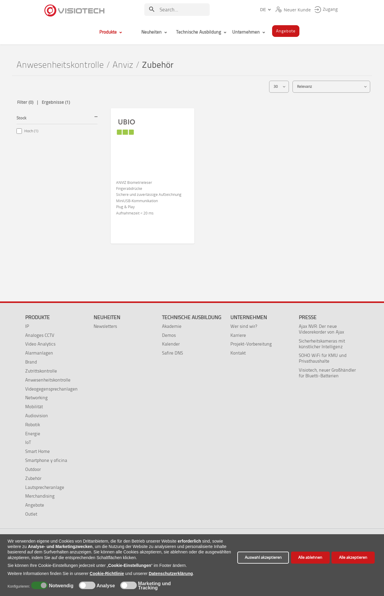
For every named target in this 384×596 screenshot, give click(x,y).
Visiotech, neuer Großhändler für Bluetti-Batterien (327, 373)
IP (27, 326)
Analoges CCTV (39, 335)
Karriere (238, 335)
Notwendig (60, 586)
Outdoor (33, 469)
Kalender (171, 344)
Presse (307, 317)
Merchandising (40, 496)
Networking (36, 397)
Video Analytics (40, 344)
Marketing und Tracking (154, 586)
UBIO (126, 122)
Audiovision (36, 415)
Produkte (37, 317)
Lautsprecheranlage (44, 487)
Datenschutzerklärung (171, 573)
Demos (169, 335)
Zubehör (33, 478)
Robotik (32, 424)
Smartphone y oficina (46, 460)
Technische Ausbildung (191, 317)
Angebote (34, 505)
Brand (31, 362)
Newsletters (105, 326)
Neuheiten (107, 317)
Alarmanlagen (39, 353)
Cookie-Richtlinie (107, 573)
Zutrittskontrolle (41, 371)
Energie (32, 433)
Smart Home (37, 451)
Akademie (172, 326)
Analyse (105, 586)
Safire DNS (172, 353)
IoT (28, 442)
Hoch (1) (31, 130)
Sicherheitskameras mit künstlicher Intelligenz (322, 343)
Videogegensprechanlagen (51, 389)
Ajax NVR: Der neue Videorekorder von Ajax (321, 329)
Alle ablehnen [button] (310, 557)
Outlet (31, 514)
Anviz (122, 65)
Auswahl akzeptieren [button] (263, 557)
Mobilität (34, 406)
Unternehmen (248, 317)
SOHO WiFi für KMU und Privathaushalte (322, 358)
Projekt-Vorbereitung (251, 344)
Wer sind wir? (243, 326)
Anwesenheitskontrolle (60, 65)
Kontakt (238, 353)
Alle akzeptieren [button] (353, 557)
